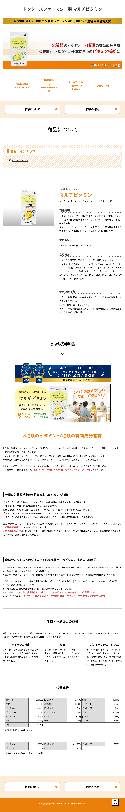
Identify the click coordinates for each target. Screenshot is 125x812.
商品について (32, 109)
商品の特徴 (92, 109)
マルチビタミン (20, 160)
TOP (115, 803)
